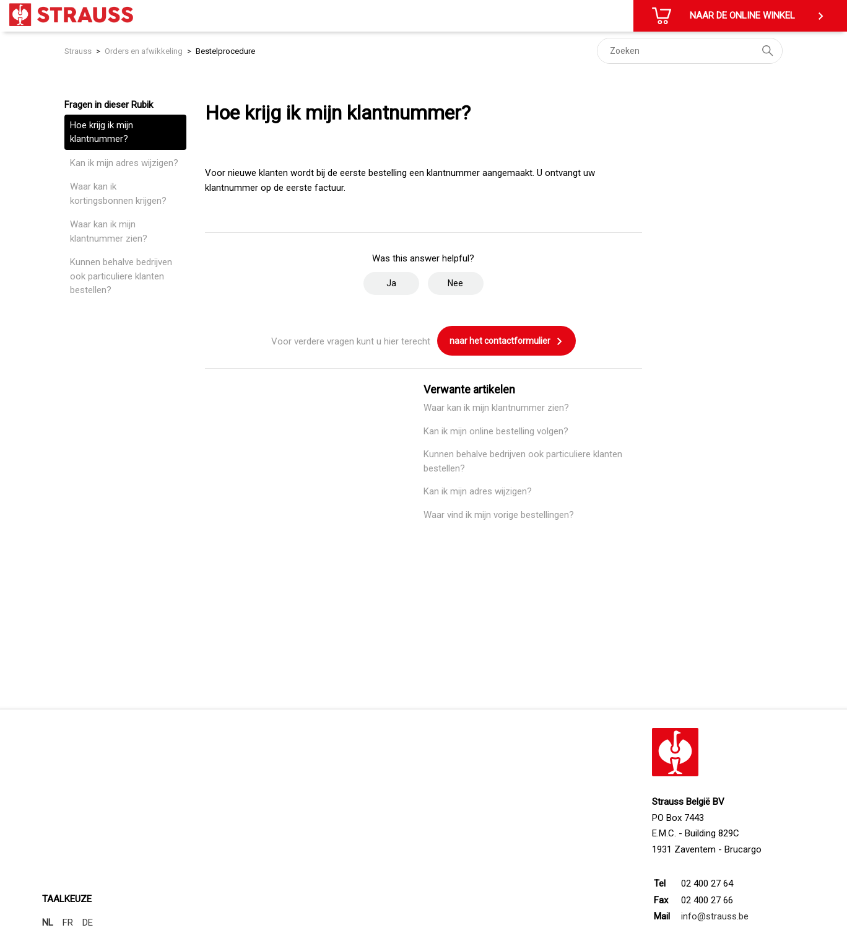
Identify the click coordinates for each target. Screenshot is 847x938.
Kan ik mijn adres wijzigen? (124, 163)
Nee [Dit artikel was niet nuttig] (455, 283)
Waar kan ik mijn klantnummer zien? (108, 231)
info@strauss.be (715, 916)
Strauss (78, 51)
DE (87, 922)
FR (68, 922)
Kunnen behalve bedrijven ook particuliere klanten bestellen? (121, 276)
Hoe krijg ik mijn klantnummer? (101, 132)
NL (47, 922)
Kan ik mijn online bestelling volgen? (495, 431)
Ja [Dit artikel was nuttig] (391, 283)
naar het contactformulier (506, 341)
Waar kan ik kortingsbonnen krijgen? (118, 193)
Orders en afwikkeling (144, 51)
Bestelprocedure (225, 51)
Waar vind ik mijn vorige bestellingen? (498, 514)
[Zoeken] (689, 50)
